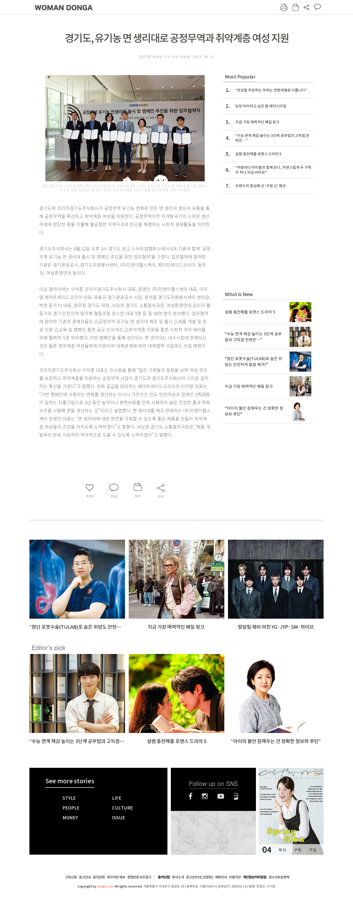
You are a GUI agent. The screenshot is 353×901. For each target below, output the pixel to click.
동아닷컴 (164, 877)
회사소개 (178, 877)
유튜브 (220, 796)
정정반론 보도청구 (139, 877)
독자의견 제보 (116, 877)
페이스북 (190, 796)
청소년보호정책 (279, 877)
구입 (312, 850)
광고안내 (85, 877)
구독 (297, 850)
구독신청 (71, 877)
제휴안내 (221, 877)
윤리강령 (99, 877)
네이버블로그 (236, 796)
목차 (282, 850)
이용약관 (235, 877)
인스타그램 (205, 796)
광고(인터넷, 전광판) (199, 877)
